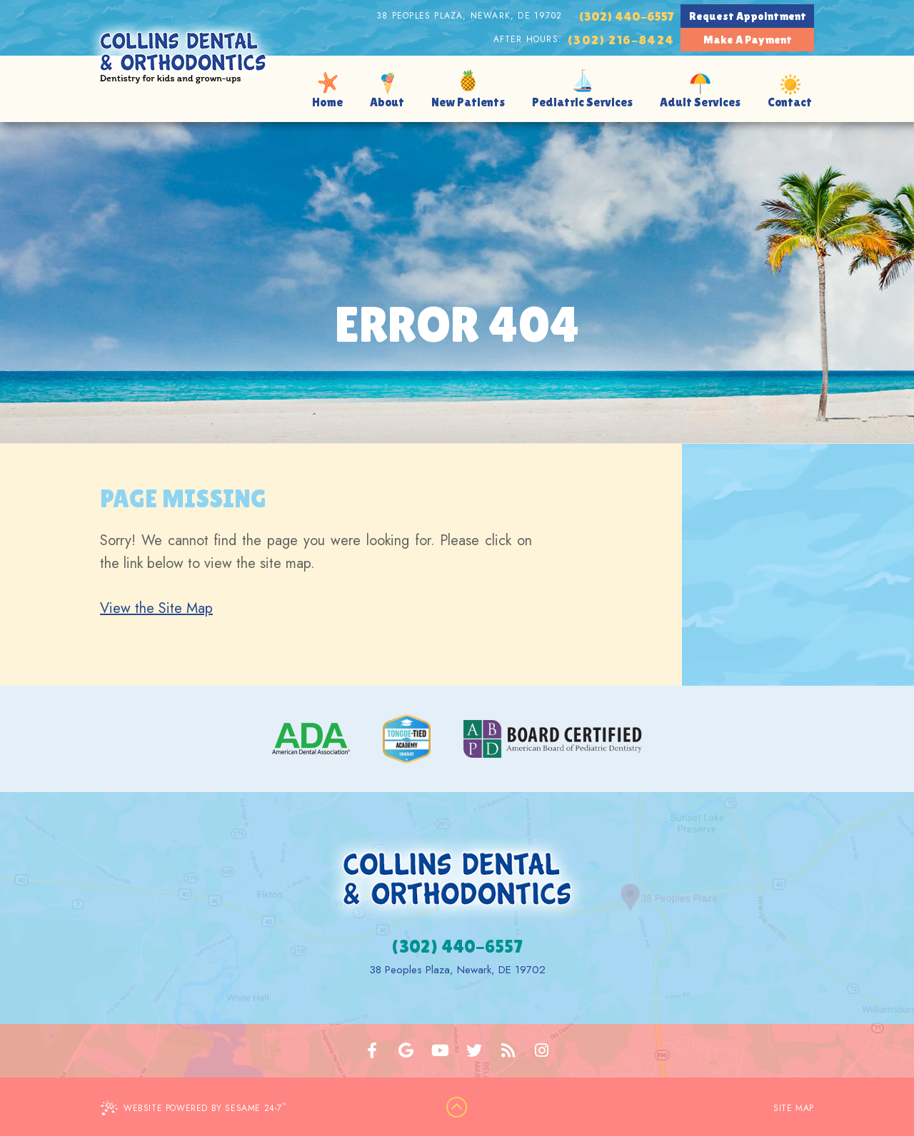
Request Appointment (747, 16)
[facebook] (373, 1050)
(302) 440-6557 (626, 16)
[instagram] (542, 1050)
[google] (406, 1050)
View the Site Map (156, 608)
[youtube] (441, 1050)
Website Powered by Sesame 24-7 (193, 1107)
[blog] (508, 1050)
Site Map (793, 1108)
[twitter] (474, 1050)
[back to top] (457, 1108)
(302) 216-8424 (620, 39)
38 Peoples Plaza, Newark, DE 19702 (469, 15)
